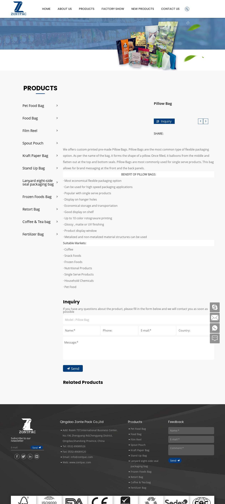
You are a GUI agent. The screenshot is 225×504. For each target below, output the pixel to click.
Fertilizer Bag (33, 234)
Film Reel (29, 130)
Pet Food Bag (33, 105)
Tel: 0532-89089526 (74, 446)
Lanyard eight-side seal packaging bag (38, 182)
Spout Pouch (32, 143)
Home (46, 8)
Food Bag (30, 118)
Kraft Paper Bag (35, 155)
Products (86, 8)
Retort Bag (31, 209)
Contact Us (170, 8)
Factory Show (113, 8)
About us (65, 8)
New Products (142, 8)
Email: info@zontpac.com (78, 457)
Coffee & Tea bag (36, 221)
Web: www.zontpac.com (77, 462)
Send (75, 400)
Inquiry (166, 121)
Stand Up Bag (33, 168)
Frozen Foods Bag (37, 196)
